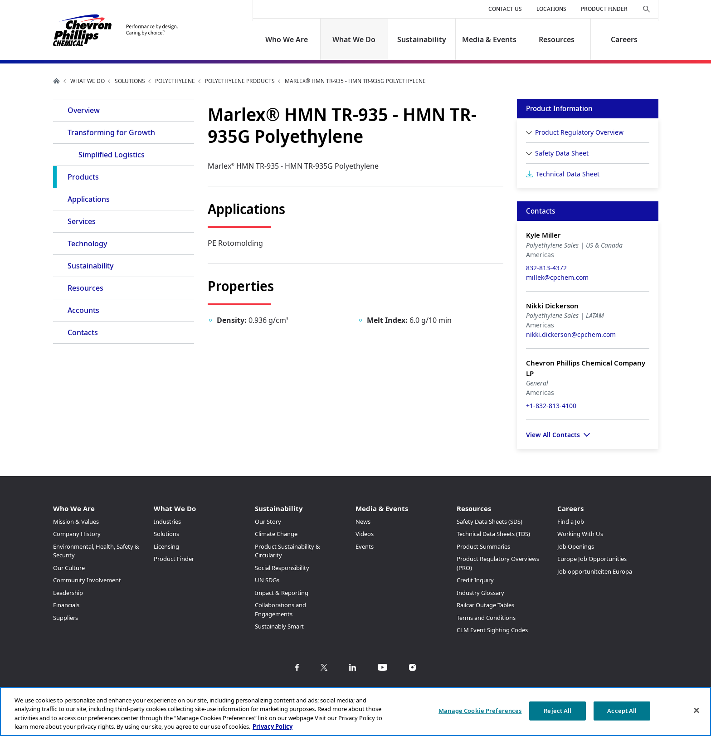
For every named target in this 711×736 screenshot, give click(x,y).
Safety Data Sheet (562, 153)
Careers (624, 39)
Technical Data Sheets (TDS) (493, 534)
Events (365, 546)
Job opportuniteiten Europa (594, 571)
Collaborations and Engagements (280, 609)
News (363, 521)
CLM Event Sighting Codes (492, 630)
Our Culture (69, 568)
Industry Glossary (480, 593)
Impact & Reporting (281, 593)
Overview (84, 110)
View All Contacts (553, 434)
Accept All (622, 711)
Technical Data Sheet (567, 174)
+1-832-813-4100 (551, 405)
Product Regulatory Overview (579, 132)
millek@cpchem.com (557, 277)
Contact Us (505, 9)
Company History (77, 534)
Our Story (268, 521)
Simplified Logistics (111, 155)
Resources (557, 39)
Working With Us (580, 534)
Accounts (83, 310)
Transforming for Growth (111, 132)
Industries (167, 521)
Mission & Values (76, 521)
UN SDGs (267, 580)
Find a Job (570, 521)
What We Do (354, 39)
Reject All (557, 711)
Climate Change (276, 534)
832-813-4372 (546, 267)
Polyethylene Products (240, 81)
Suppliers (65, 618)
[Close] (696, 710)
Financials (66, 605)
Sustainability (421, 39)
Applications (89, 199)
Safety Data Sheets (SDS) (489, 521)
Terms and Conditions (486, 618)
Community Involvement (87, 580)
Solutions (130, 81)
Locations (551, 9)
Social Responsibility (282, 568)
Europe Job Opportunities (592, 559)
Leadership (68, 593)
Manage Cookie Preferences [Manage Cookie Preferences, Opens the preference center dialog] (479, 711)
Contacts (83, 332)
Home (56, 80)
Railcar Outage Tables (485, 605)
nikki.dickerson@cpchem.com (571, 334)
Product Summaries (483, 546)
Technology (87, 244)
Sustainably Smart (279, 626)
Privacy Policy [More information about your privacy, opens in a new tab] (272, 726)
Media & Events (489, 39)
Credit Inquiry (475, 580)
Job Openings (575, 546)
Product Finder (604, 9)
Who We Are (286, 39)
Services (82, 221)
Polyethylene (175, 81)
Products (83, 177)
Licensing (166, 546)
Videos (365, 534)
